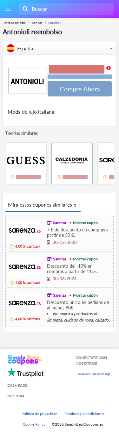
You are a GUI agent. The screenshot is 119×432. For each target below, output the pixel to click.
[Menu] (8, 9)
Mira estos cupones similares (43, 205)
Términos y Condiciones (84, 413)
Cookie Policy (34, 424)
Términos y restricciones (80, 76)
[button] (59, 48)
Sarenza (59, 222)
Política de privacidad (39, 413)
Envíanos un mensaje (93, 374)
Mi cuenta (15, 395)
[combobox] (65, 9)
